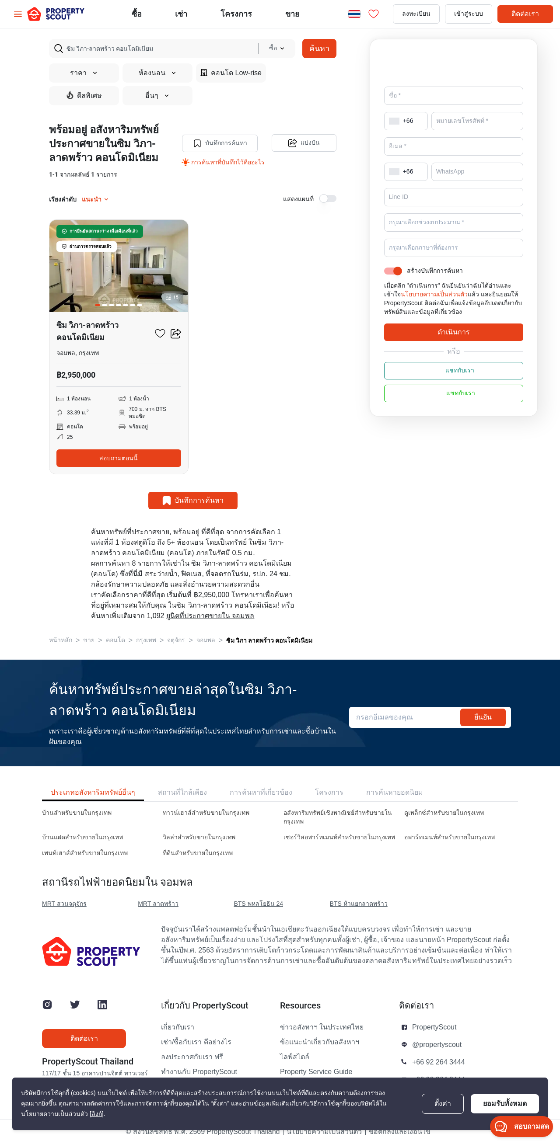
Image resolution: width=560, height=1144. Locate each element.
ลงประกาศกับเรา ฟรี (192, 1057)
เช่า (181, 13)
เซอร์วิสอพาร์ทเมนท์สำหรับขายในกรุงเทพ (339, 837)
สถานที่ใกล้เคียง (182, 792)
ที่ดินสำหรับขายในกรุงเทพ (198, 853)
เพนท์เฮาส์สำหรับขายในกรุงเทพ (85, 853)
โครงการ (329, 792)
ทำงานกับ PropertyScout (199, 1072)
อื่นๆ (157, 95)
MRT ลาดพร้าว (158, 904)
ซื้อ (137, 13)
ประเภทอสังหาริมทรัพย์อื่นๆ (93, 792)
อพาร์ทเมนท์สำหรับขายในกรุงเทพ (449, 837)
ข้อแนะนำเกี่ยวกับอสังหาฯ (319, 1042)
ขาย (292, 13)
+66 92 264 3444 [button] (438, 1062)
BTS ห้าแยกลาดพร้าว (359, 904)
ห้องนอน (158, 73)
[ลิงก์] (97, 1114)
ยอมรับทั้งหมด (505, 1103)
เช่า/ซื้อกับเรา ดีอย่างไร (196, 1042)
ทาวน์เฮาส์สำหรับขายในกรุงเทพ (206, 813)
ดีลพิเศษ (84, 95)
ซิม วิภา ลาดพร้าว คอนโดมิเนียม (269, 640)
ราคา (84, 73)
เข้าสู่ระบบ (468, 13)
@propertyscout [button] (437, 1044)
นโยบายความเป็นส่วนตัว (434, 306)
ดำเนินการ (454, 344)
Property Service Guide (316, 1072)
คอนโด (115, 640)
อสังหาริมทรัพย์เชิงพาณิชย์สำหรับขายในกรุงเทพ (338, 817)
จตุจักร (176, 640)
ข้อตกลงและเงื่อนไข (399, 1131)
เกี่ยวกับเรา (177, 1027)
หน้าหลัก (60, 640)
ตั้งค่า (442, 1103)
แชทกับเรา (453, 383)
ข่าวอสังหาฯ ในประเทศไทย (322, 1027)
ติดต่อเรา (525, 14)
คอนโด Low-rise (231, 72)
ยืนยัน (483, 717)
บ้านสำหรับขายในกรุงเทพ (77, 813)
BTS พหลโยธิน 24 (258, 904)
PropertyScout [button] (434, 1027)
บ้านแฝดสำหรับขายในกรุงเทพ (82, 837)
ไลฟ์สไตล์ (294, 1057)
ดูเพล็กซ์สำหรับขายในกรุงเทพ (444, 813)
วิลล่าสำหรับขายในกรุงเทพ (199, 837)
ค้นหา (319, 48)
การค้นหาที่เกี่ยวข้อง (261, 792)
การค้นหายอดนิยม (394, 792)
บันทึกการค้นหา (219, 143)
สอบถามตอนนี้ (118, 458)
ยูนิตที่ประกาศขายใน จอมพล (210, 616)
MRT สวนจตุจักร (64, 904)
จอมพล (205, 640)
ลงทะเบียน (416, 13)
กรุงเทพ (146, 640)
